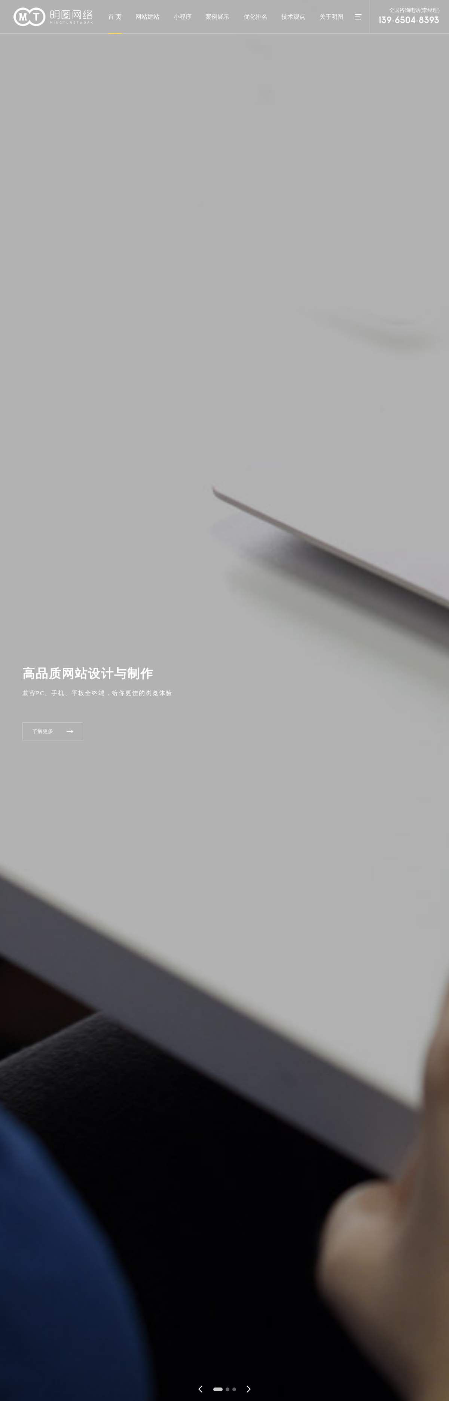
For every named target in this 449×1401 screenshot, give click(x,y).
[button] (218, 1389)
